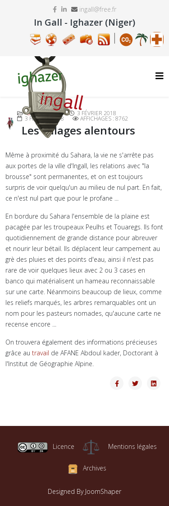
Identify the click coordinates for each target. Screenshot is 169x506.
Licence (45, 446)
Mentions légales (132, 446)
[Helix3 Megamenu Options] (159, 75)
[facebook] (55, 9)
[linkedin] (64, 9)
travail (40, 353)
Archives (94, 468)
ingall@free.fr (97, 9)
